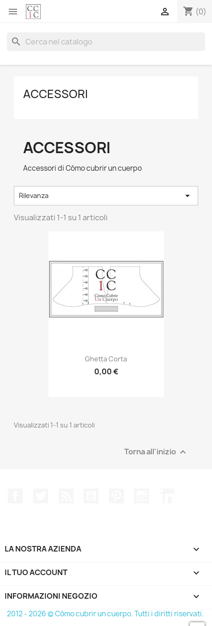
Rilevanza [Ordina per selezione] (106, 195)
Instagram (141, 496)
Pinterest (116, 496)
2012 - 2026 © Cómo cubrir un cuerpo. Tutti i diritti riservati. (105, 614)
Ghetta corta (106, 358)
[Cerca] (106, 41)
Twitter (40, 496)
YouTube (91, 496)
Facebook (15, 496)
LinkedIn (167, 496)
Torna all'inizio (156, 452)
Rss (66, 496)
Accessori (55, 94)
